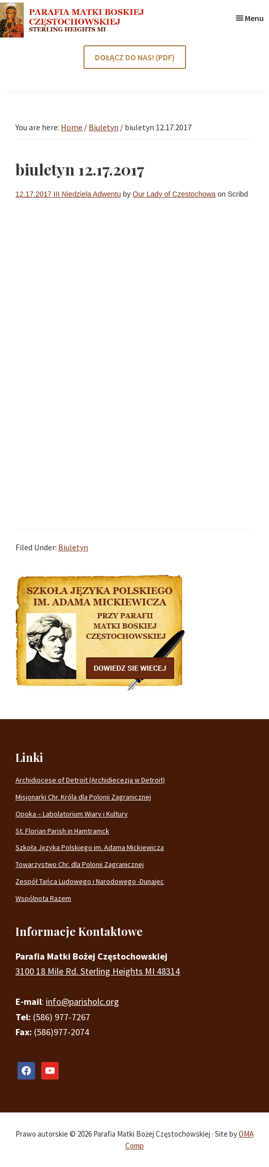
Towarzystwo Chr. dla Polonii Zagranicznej (79, 864)
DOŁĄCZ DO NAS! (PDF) (135, 57)
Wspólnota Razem (43, 898)
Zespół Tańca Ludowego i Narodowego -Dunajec (89, 881)
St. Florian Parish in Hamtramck (62, 830)
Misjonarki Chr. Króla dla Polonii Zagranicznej (83, 797)
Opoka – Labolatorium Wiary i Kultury (71, 813)
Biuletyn (73, 547)
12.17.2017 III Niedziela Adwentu (68, 194)
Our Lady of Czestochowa (173, 194)
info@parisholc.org (82, 1001)
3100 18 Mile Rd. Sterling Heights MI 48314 (97, 971)
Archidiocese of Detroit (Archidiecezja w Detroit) (90, 780)
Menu (254, 18)
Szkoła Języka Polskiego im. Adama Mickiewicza (89, 847)
